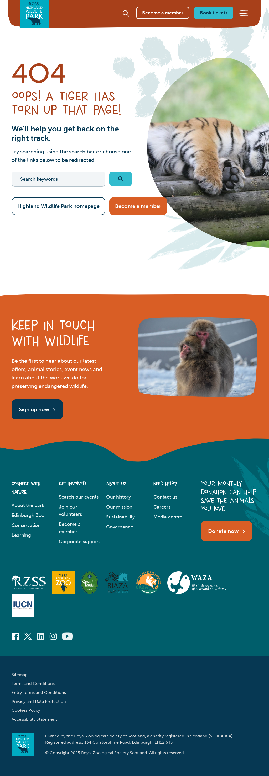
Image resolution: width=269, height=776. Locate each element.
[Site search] (126, 19)
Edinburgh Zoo (28, 515)
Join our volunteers (70, 510)
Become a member (162, 19)
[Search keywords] (58, 179)
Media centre (167, 517)
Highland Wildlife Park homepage (58, 206)
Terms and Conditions (33, 683)
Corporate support (79, 541)
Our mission (119, 507)
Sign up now (37, 409)
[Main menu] (243, 19)
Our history (118, 497)
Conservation (26, 525)
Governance (119, 527)
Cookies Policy (26, 710)
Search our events (79, 497)
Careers (161, 507)
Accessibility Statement (34, 719)
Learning (21, 535)
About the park (28, 505)
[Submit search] (120, 179)
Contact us (165, 497)
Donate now (226, 531)
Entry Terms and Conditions (39, 692)
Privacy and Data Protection (39, 701)
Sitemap (20, 674)
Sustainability (120, 517)
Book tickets (213, 19)
